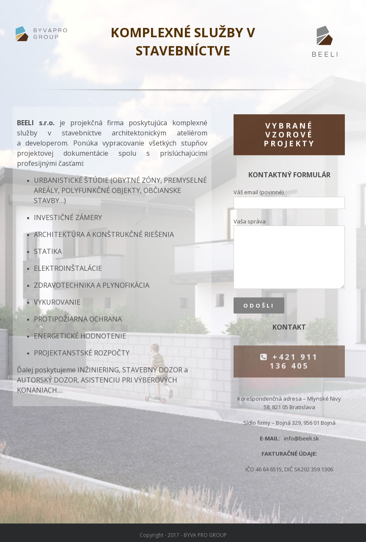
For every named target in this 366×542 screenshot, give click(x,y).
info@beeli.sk (301, 438)
